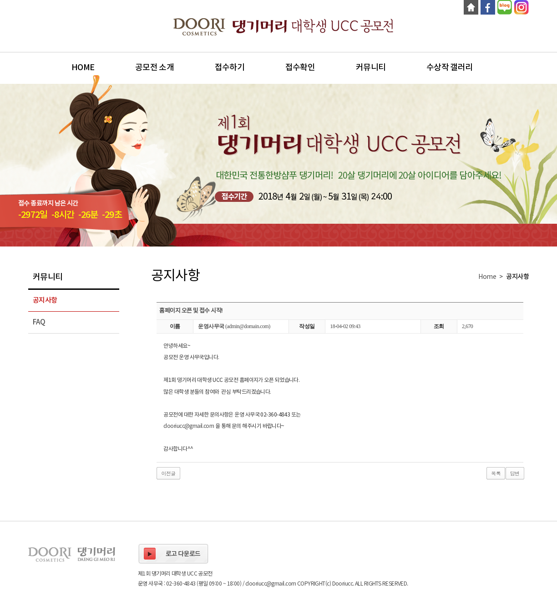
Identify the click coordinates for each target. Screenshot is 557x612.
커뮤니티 (370, 67)
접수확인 (300, 67)
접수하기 (229, 67)
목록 (496, 473)
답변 (515, 473)
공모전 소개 (154, 67)
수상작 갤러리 (449, 67)
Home (82, 67)
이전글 (168, 473)
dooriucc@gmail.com (188, 426)
